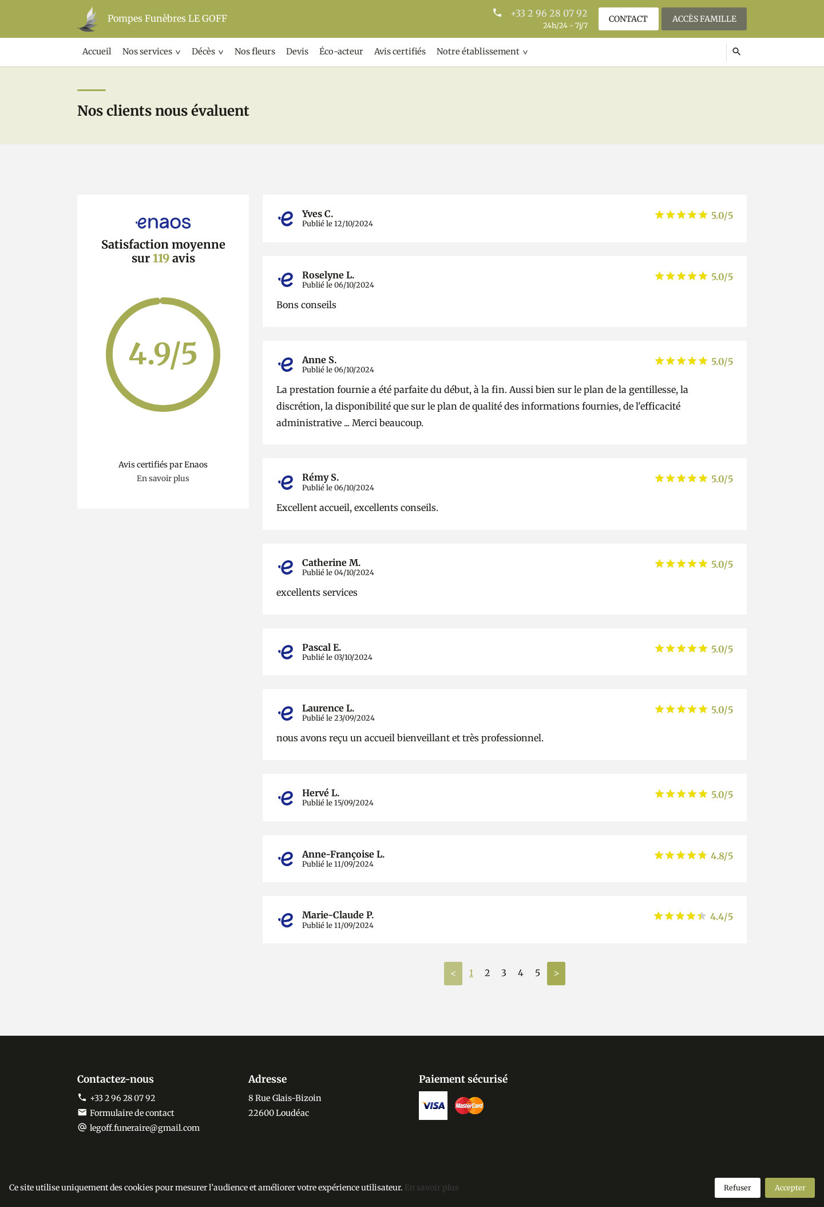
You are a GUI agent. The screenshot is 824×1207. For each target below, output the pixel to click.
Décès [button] (199, 51)
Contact (627, 18)
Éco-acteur (332, 51)
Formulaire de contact (126, 1113)
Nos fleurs (249, 51)
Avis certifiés (389, 51)
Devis (290, 51)
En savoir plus (163, 479)
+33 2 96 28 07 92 (547, 13)
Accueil (96, 51)
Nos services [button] (145, 51)
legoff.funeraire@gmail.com (146, 1128)
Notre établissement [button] (465, 51)
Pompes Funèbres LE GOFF (167, 19)
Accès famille (703, 18)
